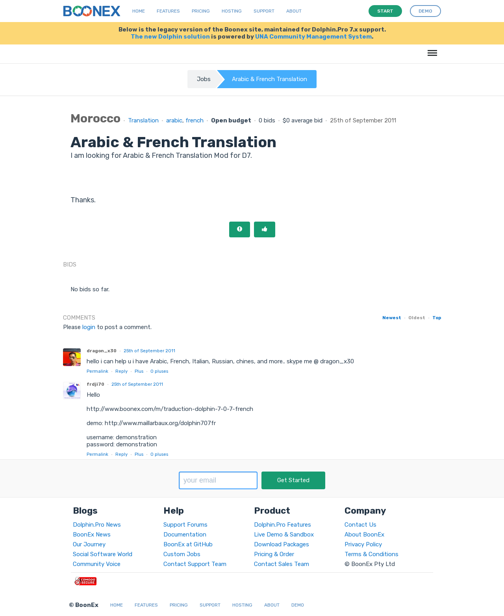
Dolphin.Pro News (97, 524)
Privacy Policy (363, 544)
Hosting (232, 11)
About (294, 11)
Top (436, 317)
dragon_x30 (102, 350)
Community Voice (96, 564)
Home (138, 11)
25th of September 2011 (149, 350)
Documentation (184, 534)
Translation (143, 120)
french (194, 120)
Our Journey (89, 544)
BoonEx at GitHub (188, 544)
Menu (431, 49)
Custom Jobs (181, 554)
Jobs (204, 79)
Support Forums (185, 524)
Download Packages (281, 544)
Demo (297, 605)
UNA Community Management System (313, 36)
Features (168, 11)
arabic (174, 120)
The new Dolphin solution (170, 36)
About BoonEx (364, 534)
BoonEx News (92, 534)
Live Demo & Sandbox (284, 534)
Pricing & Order (274, 554)
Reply (121, 371)
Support (264, 11)
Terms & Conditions (371, 554)
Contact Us (360, 524)
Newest (391, 317)
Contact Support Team (194, 564)
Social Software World (102, 554)
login (88, 327)
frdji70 (95, 384)
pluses (159, 371)
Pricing (201, 11)
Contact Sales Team (281, 564)
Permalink (97, 371)
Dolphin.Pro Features (282, 524)
